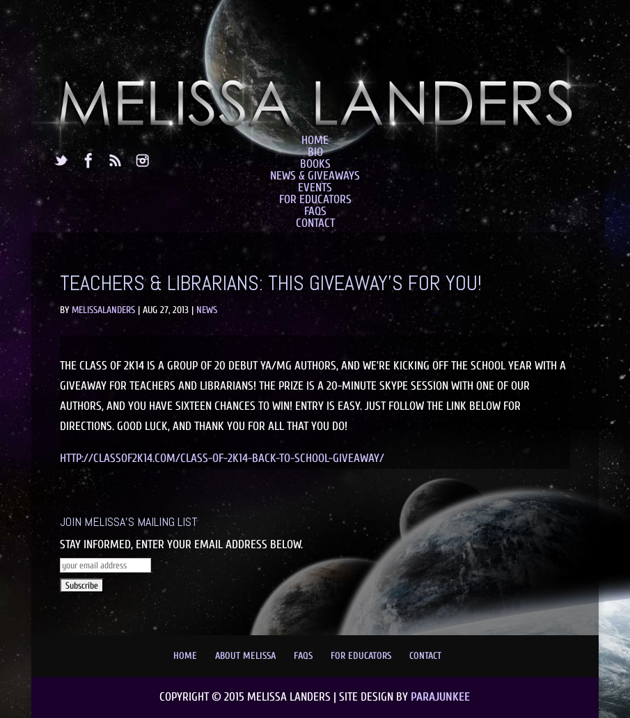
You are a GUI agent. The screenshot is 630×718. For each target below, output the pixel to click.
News (206, 310)
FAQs (315, 211)
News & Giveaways (315, 175)
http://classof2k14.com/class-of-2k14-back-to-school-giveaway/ (222, 458)
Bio (315, 152)
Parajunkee (440, 696)
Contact (315, 223)
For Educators (315, 199)
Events (315, 187)
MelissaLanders (103, 310)
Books (315, 163)
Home (315, 140)
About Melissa (245, 656)
